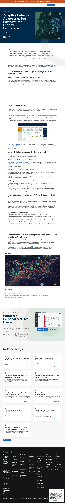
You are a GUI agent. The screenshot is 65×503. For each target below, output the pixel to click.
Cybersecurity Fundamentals (39, 485)
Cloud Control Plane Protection (15, 467)
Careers (47, 473)
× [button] (62, 490)
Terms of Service (5, 498)
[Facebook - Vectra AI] (60, 464)
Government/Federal (32, 461)
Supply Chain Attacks (23, 465)
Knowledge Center (40, 460)
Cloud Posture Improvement (14, 469)
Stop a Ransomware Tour (6, 491)
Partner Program (48, 456)
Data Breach (22, 461)
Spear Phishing (22, 472)
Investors (47, 470)
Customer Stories (40, 456)
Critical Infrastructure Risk (15, 473)
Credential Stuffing (23, 475)
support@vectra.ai (57, 456)
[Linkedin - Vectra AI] (55, 464)
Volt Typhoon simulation (15, 144)
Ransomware (22, 464)
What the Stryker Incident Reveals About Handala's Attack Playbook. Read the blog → (32, 1)
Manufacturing (31, 466)
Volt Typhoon (41, 66)
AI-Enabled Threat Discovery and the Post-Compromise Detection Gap (18, 291)
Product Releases (40, 461)
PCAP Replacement (15, 459)
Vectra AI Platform (43, 189)
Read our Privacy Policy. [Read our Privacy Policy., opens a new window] (58, 496)
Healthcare (30, 463)
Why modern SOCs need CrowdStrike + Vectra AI (14, 297)
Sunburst (21, 476)
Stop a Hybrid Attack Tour (6, 489)
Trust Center (22, 498)
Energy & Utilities (31, 458)
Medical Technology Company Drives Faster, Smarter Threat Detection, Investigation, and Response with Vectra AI (26, 295)
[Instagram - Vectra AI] (57, 466)
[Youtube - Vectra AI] (55, 466)
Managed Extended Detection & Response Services (6, 471)
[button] (60, 5)
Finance (30, 460)
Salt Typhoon (48, 66)
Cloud (4, 466)
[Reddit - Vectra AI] (60, 466)
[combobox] (61, 490)
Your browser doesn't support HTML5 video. (48, 319)
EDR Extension (14, 456)
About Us (47, 466)
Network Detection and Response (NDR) (19, 189)
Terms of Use (12, 498)
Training (38, 471)
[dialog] (56, 495)
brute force (38, 145)
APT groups (10, 80)
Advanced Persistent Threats (23, 459)
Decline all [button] (60, 498)
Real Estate (30, 469)
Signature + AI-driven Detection (15, 463)
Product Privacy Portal (28, 498)
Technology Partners (49, 459)
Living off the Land (23, 478)
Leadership (48, 467)
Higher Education (31, 464)
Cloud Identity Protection (14, 465)
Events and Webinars (40, 487)
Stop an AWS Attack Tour (6, 493)
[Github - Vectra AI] (55, 469)
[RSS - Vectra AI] (57, 469)
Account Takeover (23, 457)
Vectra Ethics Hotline (47, 498)
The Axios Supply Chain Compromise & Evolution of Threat (16, 293)
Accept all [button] (53, 498)
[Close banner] (61, 1)
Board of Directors (49, 469)
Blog (38, 482)
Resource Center (40, 483)
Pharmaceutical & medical (31, 468)
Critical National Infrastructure (31, 457)
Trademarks (17, 498)
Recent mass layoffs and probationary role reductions (18, 162)
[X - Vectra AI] (57, 464)
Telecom (30, 472)
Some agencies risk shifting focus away (15, 183)
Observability (5, 459)
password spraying (25, 145)
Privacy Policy (35, 498)
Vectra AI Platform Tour (6, 486)
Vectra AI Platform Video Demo (6, 484)
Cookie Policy (41, 498)
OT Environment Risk (15, 471)
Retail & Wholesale (32, 471)
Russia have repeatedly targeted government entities (19, 82)
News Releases (48, 472)
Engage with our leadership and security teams (39, 246)
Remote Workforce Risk (15, 476)
